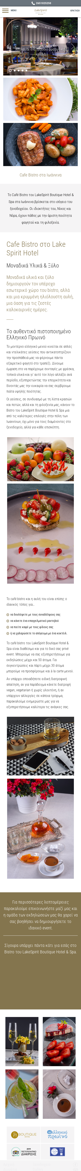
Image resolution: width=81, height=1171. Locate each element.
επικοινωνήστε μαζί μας (50, 908)
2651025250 (43, 3)
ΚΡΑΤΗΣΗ (75, 10)
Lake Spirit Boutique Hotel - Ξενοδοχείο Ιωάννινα (40, 12)
